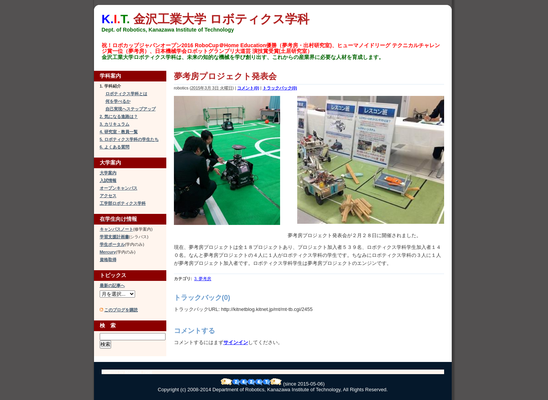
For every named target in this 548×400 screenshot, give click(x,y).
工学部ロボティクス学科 (123, 203)
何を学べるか (118, 101)
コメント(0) (248, 88)
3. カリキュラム (114, 124)
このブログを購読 (121, 310)
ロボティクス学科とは (126, 93)
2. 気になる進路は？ (119, 116)
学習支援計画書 (114, 236)
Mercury (108, 252)
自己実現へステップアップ (130, 109)
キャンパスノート (116, 229)
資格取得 (108, 259)
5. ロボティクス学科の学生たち (129, 139)
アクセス (108, 195)
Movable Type (138, 372)
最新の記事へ (112, 285)
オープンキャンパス (118, 188)
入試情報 (108, 180)
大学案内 (108, 173)
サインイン (235, 342)
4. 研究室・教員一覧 (119, 131)
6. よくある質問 (114, 147)
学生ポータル (112, 244)
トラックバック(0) (280, 88)
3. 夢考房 (202, 278)
